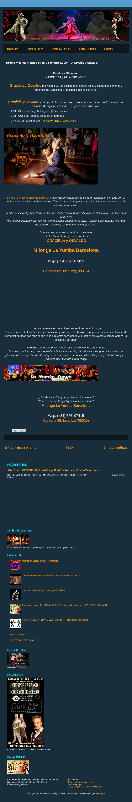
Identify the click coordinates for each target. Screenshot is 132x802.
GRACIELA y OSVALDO (66, 241)
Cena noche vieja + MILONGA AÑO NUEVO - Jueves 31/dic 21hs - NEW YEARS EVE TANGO (65, 605)
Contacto (108, 49)
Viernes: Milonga (87, 49)
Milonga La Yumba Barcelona (66, 406)
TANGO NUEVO (17, 634)
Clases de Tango (35, 49)
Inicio (70, 447)
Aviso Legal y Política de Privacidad (84, 787)
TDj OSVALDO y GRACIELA (59, 120)
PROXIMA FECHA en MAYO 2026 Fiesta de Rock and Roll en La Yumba (55, 620)
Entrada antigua (116, 447)
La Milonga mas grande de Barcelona (29, 197)
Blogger (101, 793)
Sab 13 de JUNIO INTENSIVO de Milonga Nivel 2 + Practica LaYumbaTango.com (52, 470)
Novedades (12, 49)
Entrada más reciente (20, 447)
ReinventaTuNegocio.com (80, 782)
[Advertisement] (66, 503)
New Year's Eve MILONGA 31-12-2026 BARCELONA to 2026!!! (51, 575)
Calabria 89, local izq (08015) (66, 271)
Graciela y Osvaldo (25, 85)
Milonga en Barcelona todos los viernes (40, 561)
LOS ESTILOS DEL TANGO (23, 640)
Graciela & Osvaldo (61, 49)
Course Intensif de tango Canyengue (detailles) (43, 590)
